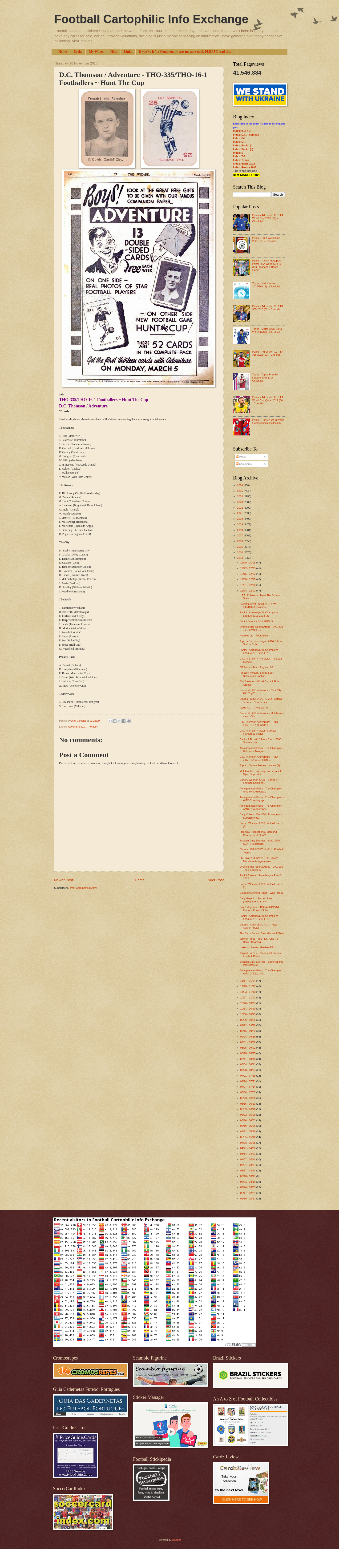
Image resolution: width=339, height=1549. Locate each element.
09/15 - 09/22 (248, 1031)
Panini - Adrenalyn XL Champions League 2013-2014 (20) (259, 651)
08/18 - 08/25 (248, 1053)
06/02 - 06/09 (248, 1114)
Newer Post (63, 880)
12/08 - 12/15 (248, 579)
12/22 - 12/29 (248, 568)
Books (78, 51)
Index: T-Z (239, 156)
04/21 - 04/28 (248, 1148)
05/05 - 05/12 (248, 1137)
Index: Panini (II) (243, 149)
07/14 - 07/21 (248, 1081)
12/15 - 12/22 (248, 573)
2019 (240, 524)
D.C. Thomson (89, 726)
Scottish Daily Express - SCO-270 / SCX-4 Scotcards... (260, 842)
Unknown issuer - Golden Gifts (257, 947)
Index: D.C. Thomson (246, 134)
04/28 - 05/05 (248, 1142)
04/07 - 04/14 (248, 1159)
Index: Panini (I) (242, 145)
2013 (240, 557)
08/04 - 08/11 (248, 1064)
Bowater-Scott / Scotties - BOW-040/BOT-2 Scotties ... (258, 605)
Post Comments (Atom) (83, 887)
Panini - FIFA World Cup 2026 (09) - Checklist (266, 239)
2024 (240, 496)
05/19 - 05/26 (248, 1125)
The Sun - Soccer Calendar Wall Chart (262, 933)
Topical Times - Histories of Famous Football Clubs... (260, 955)
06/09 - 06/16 (248, 1109)
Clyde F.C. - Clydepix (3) (254, 707)
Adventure (74, 726)
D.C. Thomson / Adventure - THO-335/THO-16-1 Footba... (259, 758)
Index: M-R (239, 142)
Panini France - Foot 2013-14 (257, 621)
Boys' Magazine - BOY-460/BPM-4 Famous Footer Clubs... (259, 909)
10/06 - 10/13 (248, 1014)
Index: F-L (239, 138)
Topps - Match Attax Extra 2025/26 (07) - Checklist (267, 330)
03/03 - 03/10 (248, 1181)
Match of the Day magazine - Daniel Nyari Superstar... (260, 773)
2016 (240, 541)
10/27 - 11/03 (248, 997)
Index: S (238, 152)
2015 (240, 546)
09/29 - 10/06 (248, 1019)
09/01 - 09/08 (248, 1042)
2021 (240, 513)
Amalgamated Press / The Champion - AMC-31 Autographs (262, 807)
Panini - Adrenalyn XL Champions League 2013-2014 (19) (259, 917)
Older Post (215, 880)
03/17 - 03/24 (248, 1170)
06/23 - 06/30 (248, 1098)
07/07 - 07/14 (248, 1086)
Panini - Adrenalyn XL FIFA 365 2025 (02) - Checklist (267, 353)
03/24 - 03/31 (248, 1164)
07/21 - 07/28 (248, 1075)
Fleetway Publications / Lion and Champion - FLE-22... (258, 833)
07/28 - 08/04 (248, 1070)
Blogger (176, 1539)
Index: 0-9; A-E (242, 130)
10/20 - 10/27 (248, 1003)
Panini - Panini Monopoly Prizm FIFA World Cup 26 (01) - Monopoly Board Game (266, 265)
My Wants (96, 51)
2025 (240, 491)
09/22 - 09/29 (248, 1025)
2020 (240, 518)
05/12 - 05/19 (248, 1131)
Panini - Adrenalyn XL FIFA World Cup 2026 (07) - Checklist (267, 218)
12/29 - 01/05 (248, 562)
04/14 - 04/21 (248, 1153)
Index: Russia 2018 (244, 167)
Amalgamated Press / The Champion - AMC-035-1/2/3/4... (262, 972)
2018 (240, 530)
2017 (240, 535)
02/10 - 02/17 (248, 1198)
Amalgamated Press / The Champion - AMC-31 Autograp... (262, 799)
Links (128, 51)
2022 (240, 507)
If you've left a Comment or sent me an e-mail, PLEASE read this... (186, 51)
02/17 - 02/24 (248, 1192)
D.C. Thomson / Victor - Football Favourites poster (258, 732)
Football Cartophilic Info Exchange (151, 19)
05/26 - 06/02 (248, 1120)
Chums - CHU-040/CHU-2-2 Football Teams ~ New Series (261, 700)
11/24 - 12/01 (248, 590)
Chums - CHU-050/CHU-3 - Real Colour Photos (258, 926)
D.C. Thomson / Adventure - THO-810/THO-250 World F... (259, 723)
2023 (240, 502)
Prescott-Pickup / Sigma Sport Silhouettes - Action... (257, 674)
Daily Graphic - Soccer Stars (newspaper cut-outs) (256, 900)
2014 (240, 552)
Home (62, 51)
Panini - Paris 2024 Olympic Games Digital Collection (268, 421)
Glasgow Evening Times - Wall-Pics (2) (262, 892)
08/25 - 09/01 (248, 1047)
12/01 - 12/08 (248, 584)
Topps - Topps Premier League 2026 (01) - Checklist (265, 377)
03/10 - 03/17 (248, 1176)
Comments (244, 464)
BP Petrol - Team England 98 (256, 667)
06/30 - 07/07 (248, 1092)
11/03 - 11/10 (248, 991)
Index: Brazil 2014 (244, 163)
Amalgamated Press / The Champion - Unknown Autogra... (262, 749)
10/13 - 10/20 (248, 1008)
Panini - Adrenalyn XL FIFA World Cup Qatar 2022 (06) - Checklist (267, 400)
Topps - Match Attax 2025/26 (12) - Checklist (266, 285)
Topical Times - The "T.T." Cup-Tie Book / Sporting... (259, 940)
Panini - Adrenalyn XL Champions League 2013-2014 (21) (259, 614)
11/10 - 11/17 (248, 986)
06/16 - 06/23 (248, 1103)
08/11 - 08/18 (248, 1059)
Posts (241, 456)
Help (113, 51)
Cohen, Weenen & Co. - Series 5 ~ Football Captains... (260, 781)
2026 (240, 485)
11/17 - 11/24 (248, 980)
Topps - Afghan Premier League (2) (260, 765)
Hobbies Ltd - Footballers (254, 635)
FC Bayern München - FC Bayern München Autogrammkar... (259, 859)
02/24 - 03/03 (248, 1187)
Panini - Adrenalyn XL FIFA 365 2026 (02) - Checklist (267, 308)
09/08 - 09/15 (248, 1036)
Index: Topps (241, 160)
